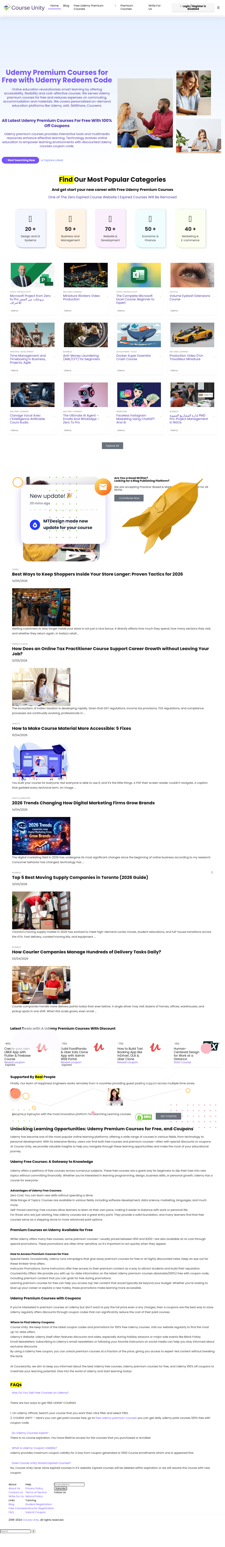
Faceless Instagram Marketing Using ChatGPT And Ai (135, 418)
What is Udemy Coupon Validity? (34, 1445)
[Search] (33, 1528)
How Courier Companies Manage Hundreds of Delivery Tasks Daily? (86, 952)
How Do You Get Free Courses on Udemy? (40, 1389)
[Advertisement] (113, 41)
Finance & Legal (20, 644)
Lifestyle (174, 291)
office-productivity (20, 291)
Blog (66, 6)
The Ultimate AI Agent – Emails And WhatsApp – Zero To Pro (81, 418)
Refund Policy (34, 1493)
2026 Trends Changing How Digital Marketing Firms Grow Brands (83, 803)
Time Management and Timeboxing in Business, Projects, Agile (28, 359)
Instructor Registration (39, 1505)
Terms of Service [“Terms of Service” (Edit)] (36, 1489)
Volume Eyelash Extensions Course (190, 297)
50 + (70, 229)
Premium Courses (126, 7)
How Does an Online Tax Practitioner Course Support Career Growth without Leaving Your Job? (110, 651)
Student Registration (38, 1501)
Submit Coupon (35, 1509)
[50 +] (70, 219)
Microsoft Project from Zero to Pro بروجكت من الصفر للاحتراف (30, 299)
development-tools (126, 351)
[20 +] (30, 219)
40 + (190, 229)
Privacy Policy (34, 1485)
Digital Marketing (21, 798)
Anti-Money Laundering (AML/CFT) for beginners (81, 357)
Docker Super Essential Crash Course (133, 357)
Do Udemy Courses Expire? (30, 1429)
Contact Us (16, 1489)
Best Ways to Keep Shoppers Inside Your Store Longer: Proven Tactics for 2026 (97, 574)
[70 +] (110, 219)
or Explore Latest (52, 160)
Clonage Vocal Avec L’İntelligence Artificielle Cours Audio (27, 418)
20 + (30, 229)
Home (54, 6)
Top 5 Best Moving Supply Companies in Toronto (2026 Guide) (80, 877)
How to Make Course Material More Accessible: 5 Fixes (71, 728)
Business (67, 351)
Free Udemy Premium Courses (89, 7)
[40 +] (190, 219)
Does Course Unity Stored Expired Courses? (41, 1460)
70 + (110, 229)
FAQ (11, 1509)
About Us (14, 1485)
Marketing (121, 411)
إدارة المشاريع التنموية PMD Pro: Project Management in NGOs (189, 418)
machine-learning (72, 291)
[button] (112, 1389)
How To (16, 723)
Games (15, 569)
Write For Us (155, 7)
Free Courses (17, 1505)
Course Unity (31, 1516)
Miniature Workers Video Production (81, 297)
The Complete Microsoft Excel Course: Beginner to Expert (135, 299)
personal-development (22, 351)
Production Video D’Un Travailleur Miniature (186, 357)
